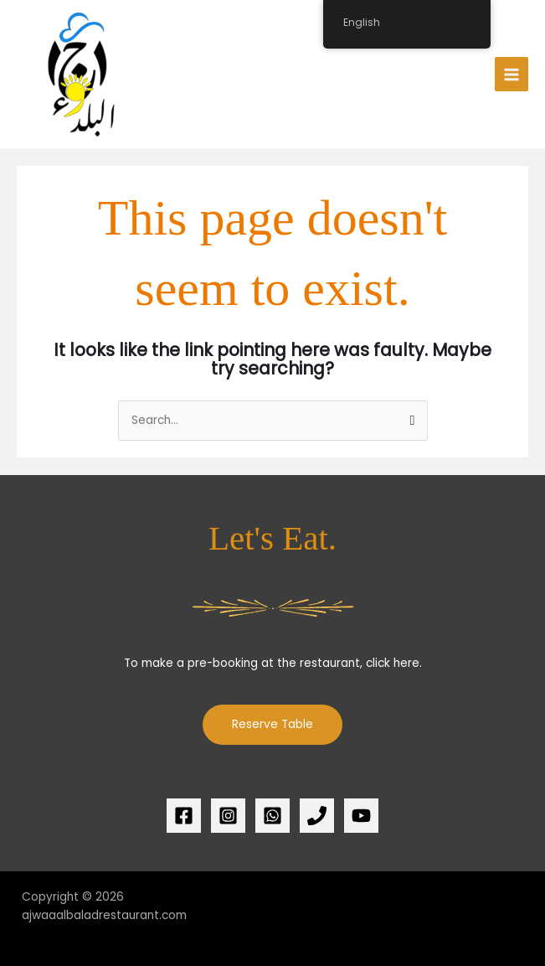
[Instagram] (228, 815)
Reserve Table (272, 724)
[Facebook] (184, 815)
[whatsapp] (272, 815)
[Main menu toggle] (512, 74)
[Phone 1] (317, 815)
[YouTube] (361, 815)
